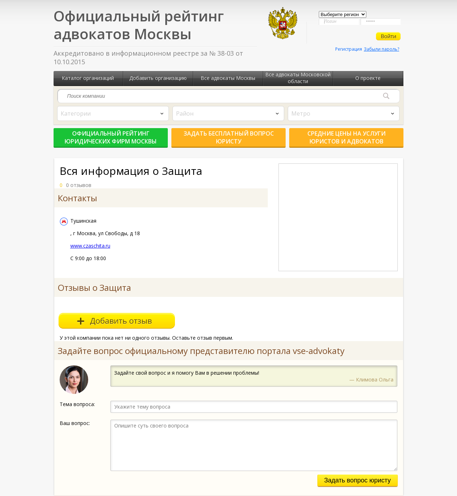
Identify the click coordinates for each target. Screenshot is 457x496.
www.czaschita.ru (90, 245)
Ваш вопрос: (75, 423)
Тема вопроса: (77, 404)
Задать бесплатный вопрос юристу (229, 137)
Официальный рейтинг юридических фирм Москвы (111, 137)
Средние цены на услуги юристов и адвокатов (346, 137)
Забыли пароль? (381, 49)
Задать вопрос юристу (357, 480)
